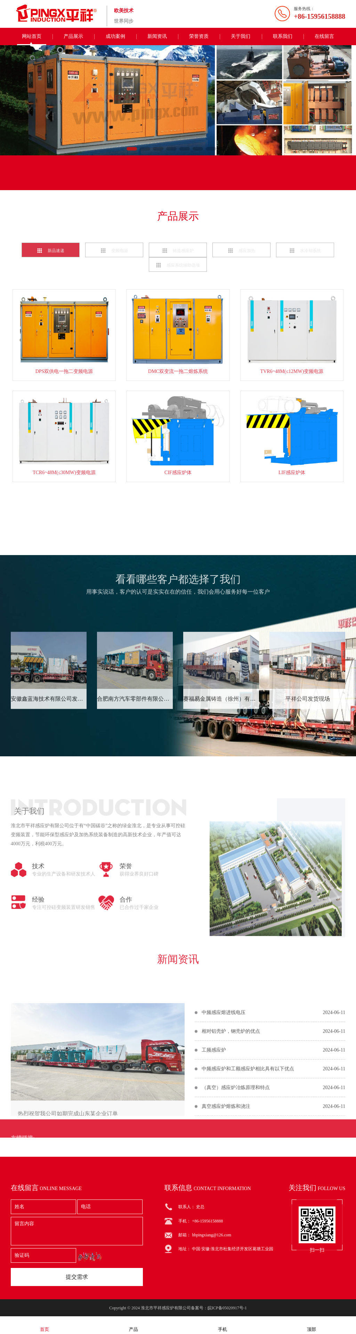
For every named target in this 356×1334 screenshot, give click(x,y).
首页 (44, 1325)
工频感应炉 (214, 1128)
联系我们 (282, 36)
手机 (222, 1325)
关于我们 (240, 36)
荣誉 (126, 962)
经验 (38, 996)
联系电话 (158, 179)
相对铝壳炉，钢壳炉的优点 (231, 1109)
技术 (38, 962)
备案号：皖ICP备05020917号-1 (219, 1307)
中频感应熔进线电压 (223, 1090)
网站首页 (31, 36)
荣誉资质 (199, 36)
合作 (126, 996)
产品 (133, 1325)
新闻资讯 (157, 36)
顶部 (311, 1325)
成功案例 (115, 36)
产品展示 (73, 36)
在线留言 (324, 36)
